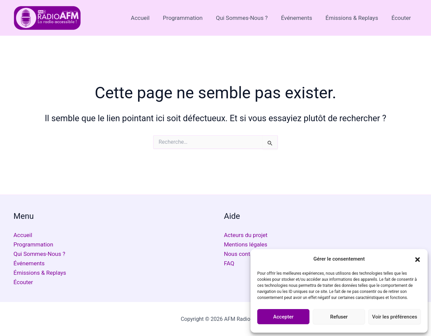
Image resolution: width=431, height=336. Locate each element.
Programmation (191, 17)
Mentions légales (245, 244)
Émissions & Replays (354, 17)
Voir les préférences (394, 317)
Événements (301, 17)
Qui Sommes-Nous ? (248, 17)
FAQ (229, 263)
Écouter (402, 17)
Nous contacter (243, 253)
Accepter (283, 317)
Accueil (150, 17)
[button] (417, 259)
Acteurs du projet (245, 235)
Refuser (338, 317)
